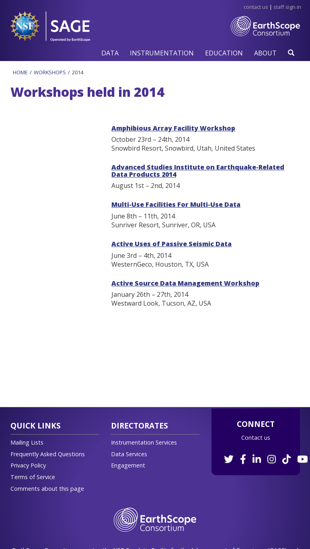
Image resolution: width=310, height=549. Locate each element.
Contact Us (256, 6)
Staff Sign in (287, 6)
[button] (110, 53)
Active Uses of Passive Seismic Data (171, 243)
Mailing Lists (26, 442)
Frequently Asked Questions (47, 454)
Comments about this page (47, 488)
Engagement (128, 465)
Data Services (129, 454)
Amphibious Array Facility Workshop (173, 128)
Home (20, 72)
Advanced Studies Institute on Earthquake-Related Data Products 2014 (197, 171)
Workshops (50, 72)
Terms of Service (32, 477)
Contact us (255, 437)
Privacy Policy (28, 465)
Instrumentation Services (144, 442)
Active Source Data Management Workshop (185, 283)
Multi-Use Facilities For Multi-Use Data (175, 204)
